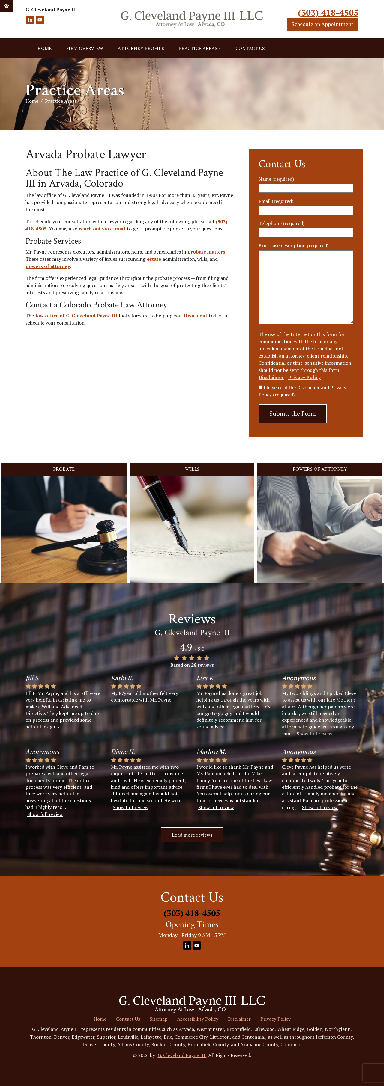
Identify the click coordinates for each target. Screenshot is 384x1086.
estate (154, 259)
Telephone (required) (281, 223)
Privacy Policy (304, 377)
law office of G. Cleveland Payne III (76, 315)
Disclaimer (271, 377)
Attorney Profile (141, 48)
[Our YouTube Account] (40, 22)
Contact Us (250, 48)
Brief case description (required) (293, 245)
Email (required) (276, 201)
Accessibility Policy (197, 1019)
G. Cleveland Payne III (182, 1055)
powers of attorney (48, 266)
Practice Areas (199, 48)
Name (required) (276, 179)
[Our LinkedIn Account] (30, 22)
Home (45, 48)
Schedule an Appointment (322, 24)
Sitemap (159, 1019)
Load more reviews (192, 835)
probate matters (206, 251)
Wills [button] (192, 469)
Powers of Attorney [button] (320, 469)
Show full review (314, 733)
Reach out (196, 315)
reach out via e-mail (102, 228)
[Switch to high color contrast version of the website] (6, 6)
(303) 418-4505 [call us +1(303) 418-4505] (328, 12)
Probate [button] (64, 469)
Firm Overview (84, 48)
